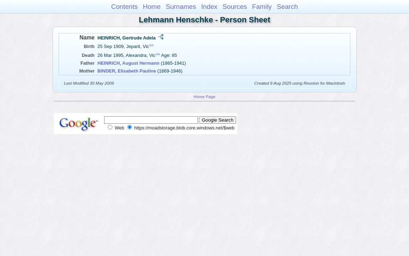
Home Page (204, 96)
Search (287, 6)
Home (152, 6)
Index (209, 6)
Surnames (181, 6)
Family (262, 6)
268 (151, 45)
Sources (235, 6)
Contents (124, 6)
